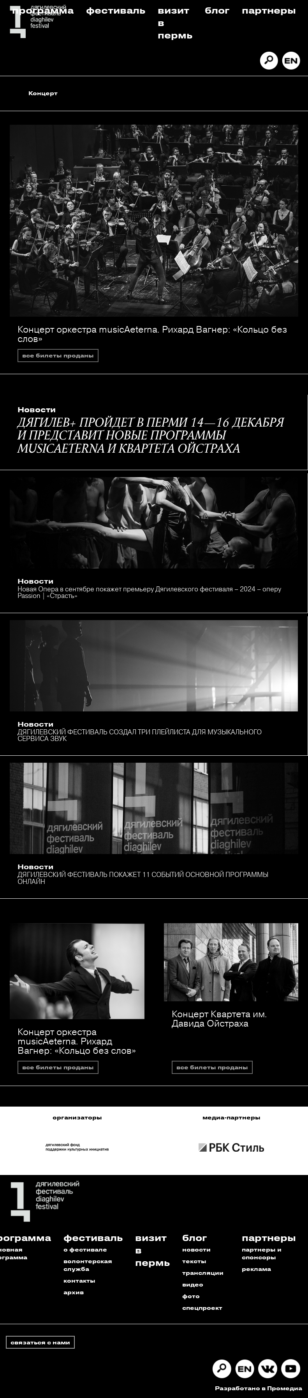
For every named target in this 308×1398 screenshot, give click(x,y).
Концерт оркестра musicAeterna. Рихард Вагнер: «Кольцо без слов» (152, 333)
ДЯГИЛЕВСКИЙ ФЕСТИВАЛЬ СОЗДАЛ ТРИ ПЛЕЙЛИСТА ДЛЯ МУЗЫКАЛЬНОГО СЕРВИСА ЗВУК (140, 735)
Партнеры (269, 10)
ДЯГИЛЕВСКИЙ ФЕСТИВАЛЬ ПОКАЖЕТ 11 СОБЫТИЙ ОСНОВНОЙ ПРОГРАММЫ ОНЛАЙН (143, 877)
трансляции (203, 1272)
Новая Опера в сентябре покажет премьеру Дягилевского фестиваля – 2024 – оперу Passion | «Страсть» (149, 592)
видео (192, 1284)
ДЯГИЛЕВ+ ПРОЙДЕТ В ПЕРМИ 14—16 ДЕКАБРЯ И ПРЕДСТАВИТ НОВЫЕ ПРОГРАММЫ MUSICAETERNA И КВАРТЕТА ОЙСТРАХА (151, 436)
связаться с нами (40, 1342)
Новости (37, 409)
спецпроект (202, 1307)
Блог (217, 10)
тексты (194, 1261)
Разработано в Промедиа (258, 1388)
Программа (43, 10)
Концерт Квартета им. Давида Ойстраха (219, 1018)
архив (73, 1292)
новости (196, 1249)
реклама (256, 1269)
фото (191, 1296)
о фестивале (85, 1249)
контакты (79, 1280)
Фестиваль (115, 10)
